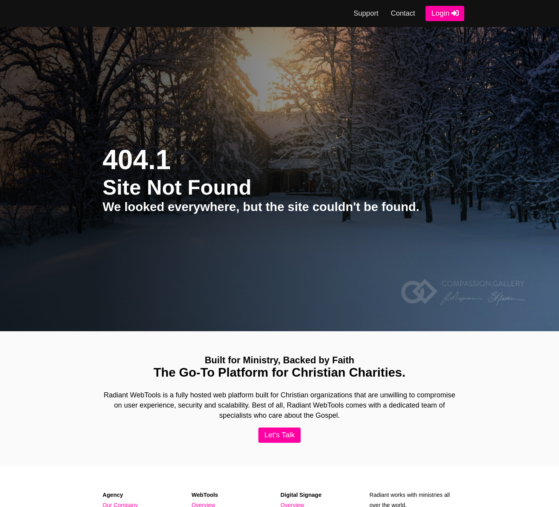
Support (365, 13)
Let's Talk (279, 435)
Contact (403, 13)
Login (440, 13)
